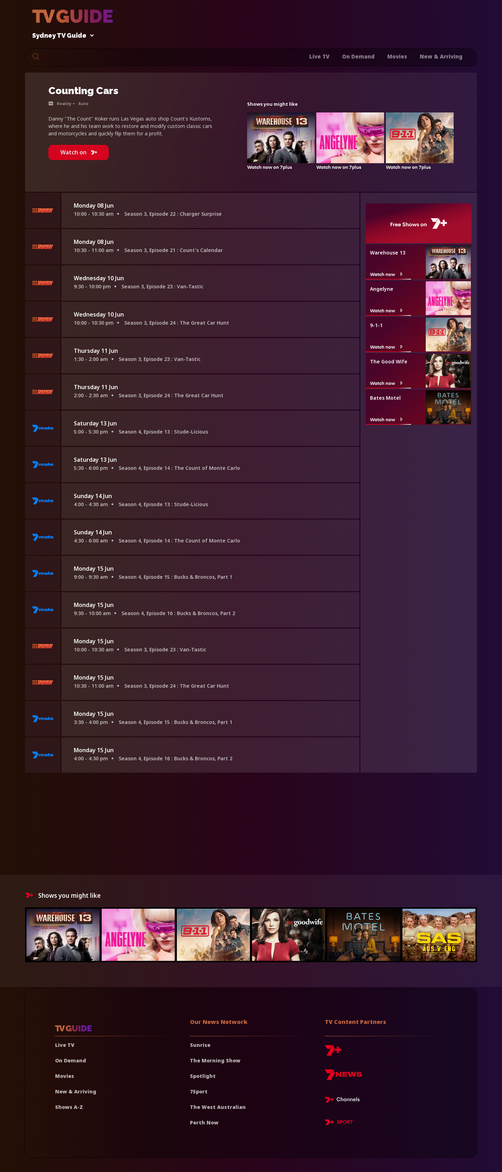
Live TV (319, 56)
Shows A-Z (69, 1107)
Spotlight (203, 1076)
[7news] (343, 1077)
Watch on (78, 152)
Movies (397, 56)
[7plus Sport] (339, 1123)
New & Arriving (441, 56)
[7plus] (333, 1053)
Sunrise (200, 1045)
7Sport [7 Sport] (199, 1091)
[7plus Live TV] (344, 1101)
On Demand (358, 56)
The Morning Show (215, 1060)
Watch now (387, 274)
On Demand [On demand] (70, 1060)
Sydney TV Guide (61, 35)
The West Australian (218, 1107)
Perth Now (204, 1122)
